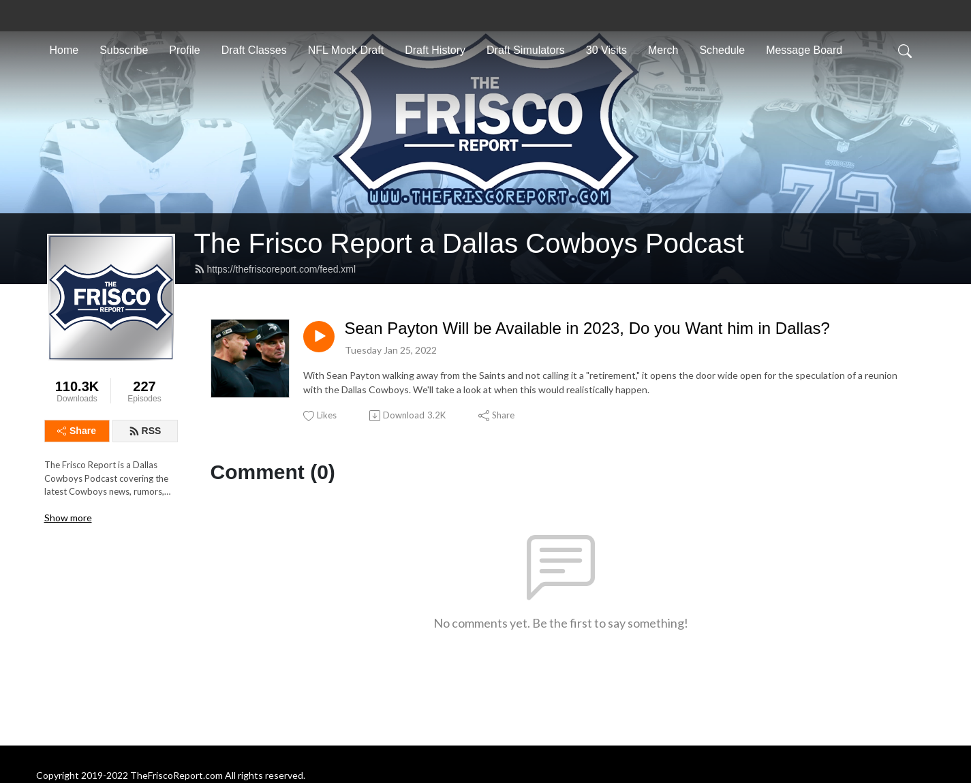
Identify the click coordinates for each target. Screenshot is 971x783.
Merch (663, 50)
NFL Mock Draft (346, 50)
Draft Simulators (526, 50)
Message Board (804, 50)
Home (64, 50)
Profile (184, 50)
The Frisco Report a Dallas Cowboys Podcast (469, 243)
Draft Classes (254, 50)
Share (76, 430)
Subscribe (123, 50)
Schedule (722, 50)
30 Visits (606, 50)
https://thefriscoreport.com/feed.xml (275, 269)
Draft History (435, 50)
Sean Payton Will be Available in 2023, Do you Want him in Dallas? (587, 328)
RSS (145, 430)
